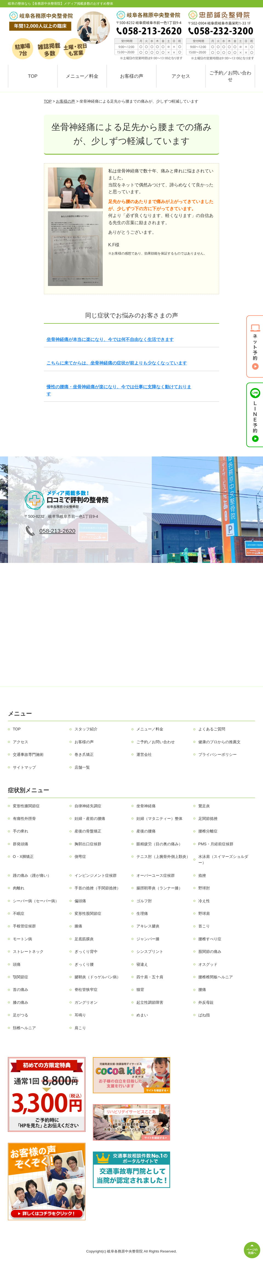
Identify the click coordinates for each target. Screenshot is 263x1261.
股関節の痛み (209, 951)
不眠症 (18, 913)
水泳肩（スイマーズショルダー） (223, 859)
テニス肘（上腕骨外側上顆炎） (163, 856)
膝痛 (78, 926)
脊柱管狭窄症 (86, 989)
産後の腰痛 (146, 831)
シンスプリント (149, 951)
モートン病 (22, 939)
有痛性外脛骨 (24, 818)
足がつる (20, 1015)
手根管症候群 (24, 926)
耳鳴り (80, 1015)
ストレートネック (28, 951)
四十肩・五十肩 (149, 977)
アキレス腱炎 (147, 926)
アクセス (180, 76)
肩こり (80, 1028)
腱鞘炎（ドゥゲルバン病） (98, 977)
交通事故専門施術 (28, 754)
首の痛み (20, 989)
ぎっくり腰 (84, 964)
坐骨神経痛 (146, 806)
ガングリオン (86, 1002)
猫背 (140, 989)
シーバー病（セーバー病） (36, 901)
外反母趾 (206, 1002)
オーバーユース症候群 (155, 875)
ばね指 (204, 1015)
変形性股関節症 (88, 913)
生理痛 (142, 913)
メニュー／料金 (82, 76)
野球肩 (204, 913)
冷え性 (204, 901)
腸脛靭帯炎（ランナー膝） (159, 888)
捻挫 (202, 875)
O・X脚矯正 (23, 856)
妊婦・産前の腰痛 (90, 818)
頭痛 (17, 964)
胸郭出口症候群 (88, 844)
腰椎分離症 (208, 831)
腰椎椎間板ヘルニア (215, 977)
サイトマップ (24, 767)
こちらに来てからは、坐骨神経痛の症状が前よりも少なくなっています (117, 363)
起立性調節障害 (149, 1002)
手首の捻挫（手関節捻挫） (98, 888)
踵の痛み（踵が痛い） (32, 875)
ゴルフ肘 (144, 901)
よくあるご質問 (211, 729)
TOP (33, 76)
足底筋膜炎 (84, 939)
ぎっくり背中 (86, 951)
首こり (204, 926)
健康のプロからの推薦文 (219, 742)
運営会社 (144, 754)
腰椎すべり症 (209, 939)
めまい (142, 1015)
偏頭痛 (80, 901)
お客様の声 (131, 76)
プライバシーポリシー (217, 754)
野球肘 (204, 888)
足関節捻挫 (208, 818)
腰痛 (202, 989)
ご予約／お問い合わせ (230, 76)
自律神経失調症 (88, 806)
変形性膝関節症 (26, 806)
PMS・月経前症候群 (215, 844)
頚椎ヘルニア (24, 1028)
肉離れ (18, 888)
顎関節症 (20, 977)
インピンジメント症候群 (96, 875)
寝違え (142, 964)
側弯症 (80, 856)
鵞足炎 (204, 806)
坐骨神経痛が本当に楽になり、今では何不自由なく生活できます (110, 339)
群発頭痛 (20, 844)
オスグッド (208, 964)
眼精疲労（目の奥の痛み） (159, 844)
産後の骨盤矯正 (88, 831)
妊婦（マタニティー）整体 (159, 818)
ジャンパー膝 (147, 939)
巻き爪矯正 (84, 754)
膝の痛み (20, 1002)
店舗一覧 (82, 767)
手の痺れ (20, 831)
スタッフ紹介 (86, 729)
